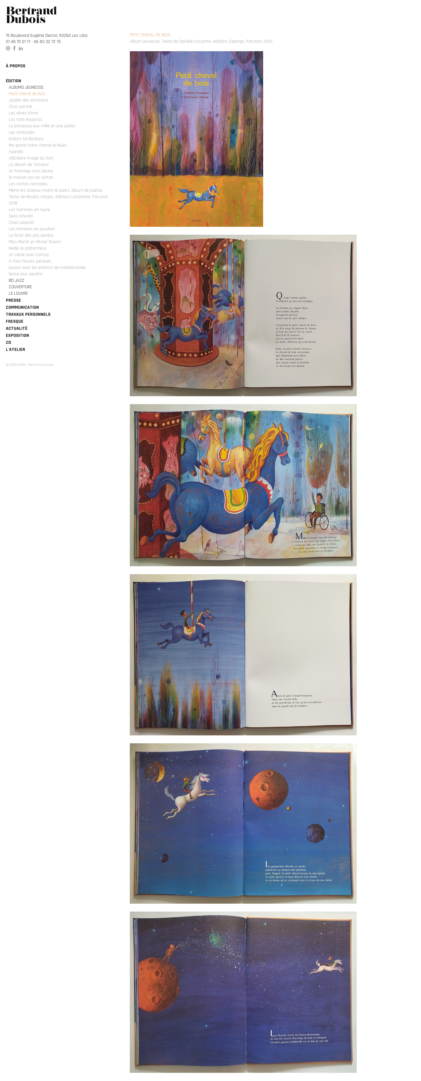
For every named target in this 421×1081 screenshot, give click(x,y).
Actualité (16, 328)
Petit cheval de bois (27, 94)
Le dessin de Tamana (29, 165)
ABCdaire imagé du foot (31, 158)
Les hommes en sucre (29, 210)
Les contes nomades (28, 184)
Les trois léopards (25, 119)
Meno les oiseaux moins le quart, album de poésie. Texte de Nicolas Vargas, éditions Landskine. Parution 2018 (58, 196)
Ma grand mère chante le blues (38, 145)
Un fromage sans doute (31, 171)
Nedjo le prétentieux (28, 248)
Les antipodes (22, 132)
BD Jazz (16, 280)
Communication (22, 307)
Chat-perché (20, 107)
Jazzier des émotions (28, 100)
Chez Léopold (21, 222)
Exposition (17, 335)
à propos (15, 66)
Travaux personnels (28, 314)
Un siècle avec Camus (29, 255)
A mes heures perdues (30, 261)
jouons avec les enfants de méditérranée (47, 268)
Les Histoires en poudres (32, 229)
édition (13, 81)
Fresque (14, 321)
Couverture (20, 287)
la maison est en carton (31, 177)
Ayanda (16, 152)
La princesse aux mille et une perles (42, 126)
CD (8, 342)
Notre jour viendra (25, 274)
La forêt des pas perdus (31, 235)
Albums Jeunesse (26, 87)
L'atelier (15, 349)
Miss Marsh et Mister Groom (35, 242)
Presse (13, 300)
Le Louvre (18, 293)
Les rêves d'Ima (23, 113)
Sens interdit (21, 216)
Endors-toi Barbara (26, 139)
